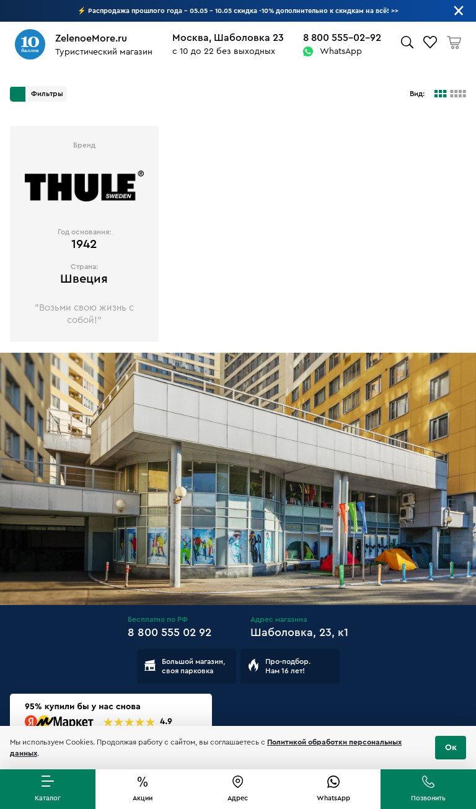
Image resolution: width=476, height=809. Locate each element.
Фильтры (36, 94)
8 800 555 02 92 (169, 632)
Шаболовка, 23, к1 (299, 632)
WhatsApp (341, 51)
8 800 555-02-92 (342, 38)
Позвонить (428, 798)
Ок (451, 747)
